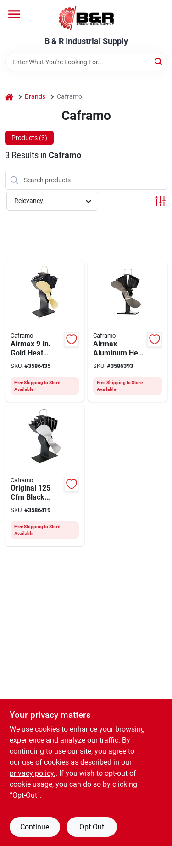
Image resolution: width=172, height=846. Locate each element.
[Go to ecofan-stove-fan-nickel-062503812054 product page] (127, 331)
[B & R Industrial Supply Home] (86, 18)
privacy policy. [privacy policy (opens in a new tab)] (32, 773)
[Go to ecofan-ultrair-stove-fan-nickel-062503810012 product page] (45, 476)
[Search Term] (86, 62)
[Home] (9, 97)
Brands (35, 96)
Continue (34, 827)
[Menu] (14, 14)
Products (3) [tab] (29, 137)
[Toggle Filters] (160, 201)
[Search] (159, 61)
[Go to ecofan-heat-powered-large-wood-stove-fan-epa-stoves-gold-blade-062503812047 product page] (45, 331)
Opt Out (91, 827)
